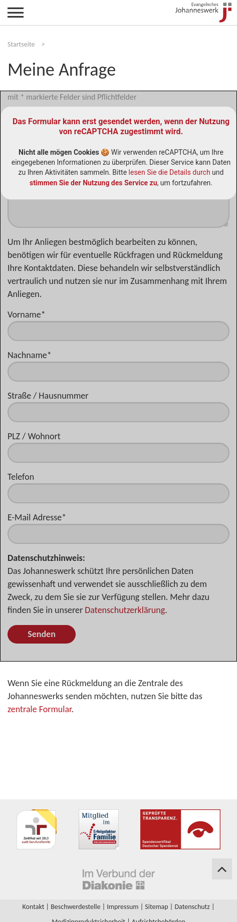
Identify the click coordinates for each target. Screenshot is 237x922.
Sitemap (156, 906)
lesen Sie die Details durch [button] (169, 172)
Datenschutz (191, 906)
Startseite (21, 44)
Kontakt (34, 906)
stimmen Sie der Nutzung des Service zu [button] (93, 183)
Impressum (122, 906)
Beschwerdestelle (75, 906)
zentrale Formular (40, 709)
